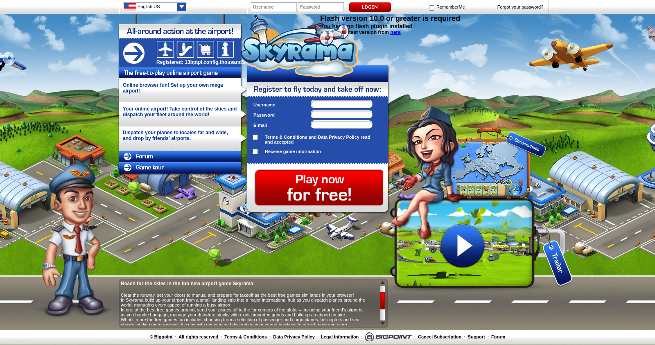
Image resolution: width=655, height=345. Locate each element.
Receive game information (293, 151)
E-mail (260, 125)
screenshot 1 (462, 136)
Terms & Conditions (286, 137)
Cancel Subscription (439, 336)
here (395, 32)
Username (264, 104)
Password (264, 115)
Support (476, 336)
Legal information (340, 336)
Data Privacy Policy (338, 137)
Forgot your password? (520, 7)
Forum (498, 336)
